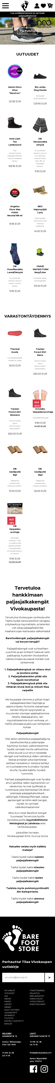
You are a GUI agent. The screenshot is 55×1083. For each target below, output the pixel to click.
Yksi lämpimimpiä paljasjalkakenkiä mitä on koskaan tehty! (15, 155)
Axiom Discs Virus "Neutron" (15, 90)
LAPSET (8, 1004)
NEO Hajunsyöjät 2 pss (40, 209)
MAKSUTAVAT (36, 999)
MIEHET (7, 999)
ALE (6, 996)
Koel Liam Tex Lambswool (15, 141)
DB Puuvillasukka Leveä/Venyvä (15, 269)
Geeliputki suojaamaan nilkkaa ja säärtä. (14, 483)
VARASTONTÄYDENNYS (27, 316)
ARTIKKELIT (9, 1015)
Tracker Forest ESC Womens (15, 412)
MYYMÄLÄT (9, 990)
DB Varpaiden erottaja (15, 529)
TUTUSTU (27, 31)
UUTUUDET (27, 54)
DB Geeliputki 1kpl (15, 472)
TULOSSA (8, 1018)
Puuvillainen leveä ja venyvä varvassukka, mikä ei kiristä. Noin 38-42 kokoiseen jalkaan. (40, 158)
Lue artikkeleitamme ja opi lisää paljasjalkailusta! (27, 14)
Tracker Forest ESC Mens (40, 352)
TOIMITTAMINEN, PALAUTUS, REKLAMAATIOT (37, 993)
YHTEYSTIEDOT (37, 1001)
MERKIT (7, 1007)
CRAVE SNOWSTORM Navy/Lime (40, 269)
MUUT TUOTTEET (12, 1010)
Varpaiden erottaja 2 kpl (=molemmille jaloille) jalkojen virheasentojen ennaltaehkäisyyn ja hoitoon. (14, 546)
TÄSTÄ (38, 1061)
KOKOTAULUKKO (37, 1004)
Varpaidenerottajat (41, 418)
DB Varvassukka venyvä (40, 141)
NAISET (7, 1001)
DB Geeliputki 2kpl (40, 472)
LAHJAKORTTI (10, 1013)
